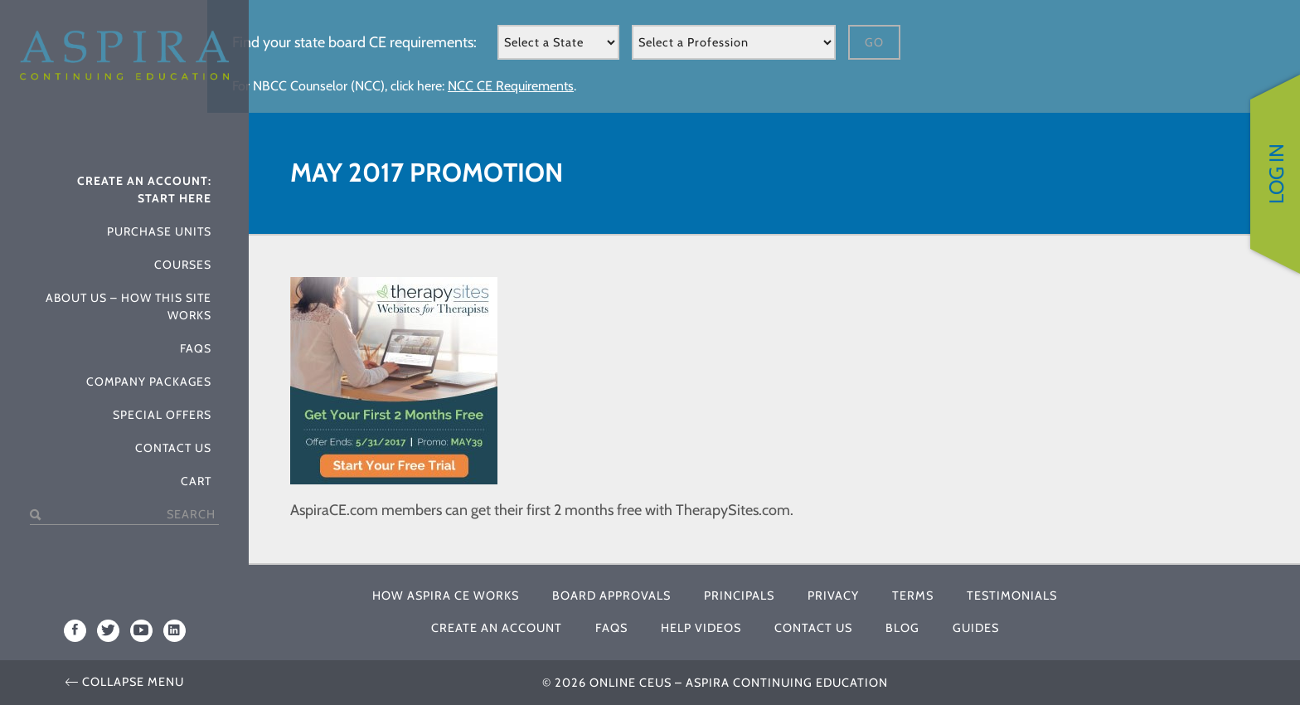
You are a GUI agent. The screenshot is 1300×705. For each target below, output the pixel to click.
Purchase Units (159, 231)
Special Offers (162, 414)
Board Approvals (611, 595)
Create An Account (496, 627)
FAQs (195, 348)
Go (874, 42)
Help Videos (701, 627)
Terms (913, 595)
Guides (976, 627)
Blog (902, 627)
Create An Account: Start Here (144, 189)
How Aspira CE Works (445, 595)
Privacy (833, 595)
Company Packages (148, 381)
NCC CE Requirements (511, 86)
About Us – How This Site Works (128, 306)
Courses (182, 264)
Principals (739, 595)
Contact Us (173, 447)
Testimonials (1012, 595)
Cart (196, 481)
